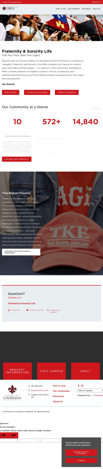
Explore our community (17, 159)
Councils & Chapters (37, 92)
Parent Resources (67, 92)
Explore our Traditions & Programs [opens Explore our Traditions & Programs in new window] (17, 252)
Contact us (13, 297)
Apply (85, 371)
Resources (86, 9)
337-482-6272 (15, 310)
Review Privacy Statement (81, 452)
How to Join (61, 9)
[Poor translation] (13, 435)
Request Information (17, 371)
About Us (96, 9)
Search (97, 2)
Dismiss (81, 460)
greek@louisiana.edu (36, 310)
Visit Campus (51, 371)
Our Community (74, 9)
